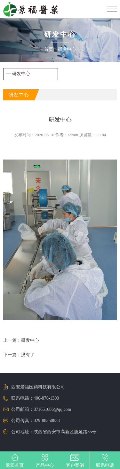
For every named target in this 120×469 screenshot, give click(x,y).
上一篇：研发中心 (21, 340)
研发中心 (67, 49)
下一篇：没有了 (19, 354)
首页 (48, 49)
